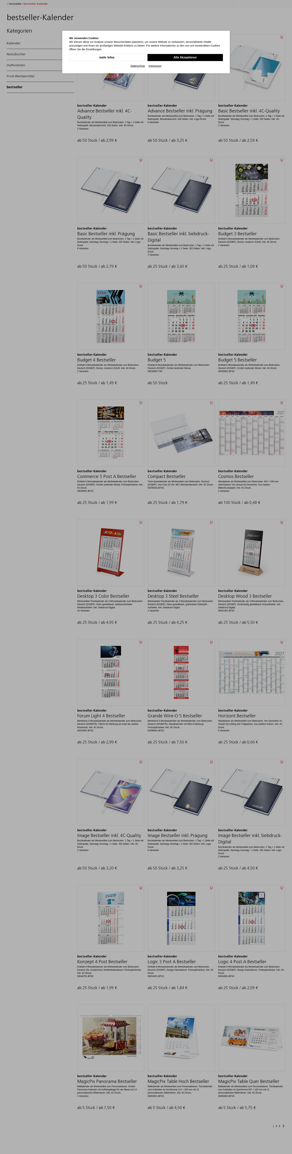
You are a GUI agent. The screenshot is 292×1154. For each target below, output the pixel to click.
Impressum (155, 65)
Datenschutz (138, 65)
